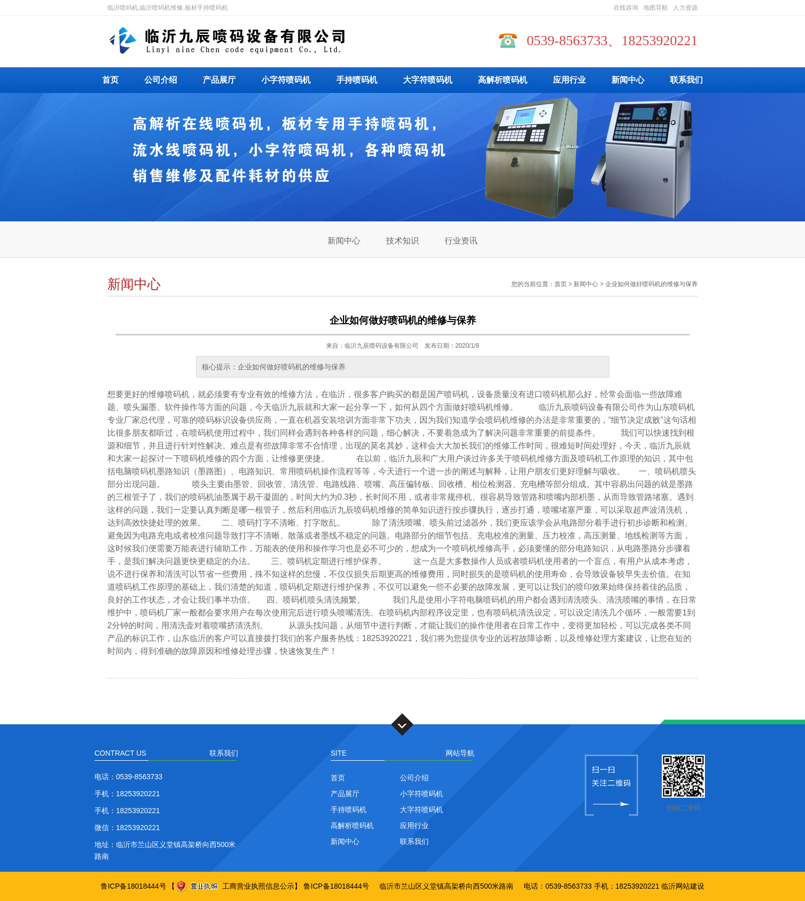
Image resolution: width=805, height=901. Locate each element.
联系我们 (686, 80)
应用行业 (569, 80)
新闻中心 (627, 80)
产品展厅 (219, 80)
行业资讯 (461, 240)
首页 (110, 80)
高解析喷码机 (502, 80)
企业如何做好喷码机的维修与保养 (651, 284)
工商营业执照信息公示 (234, 886)
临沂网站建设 (682, 886)
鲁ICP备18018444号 (133, 886)
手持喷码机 (356, 80)
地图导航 (655, 7)
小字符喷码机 (286, 80)
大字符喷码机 (427, 80)
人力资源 (685, 7)
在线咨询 (626, 7)
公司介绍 (160, 80)
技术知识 (402, 240)
